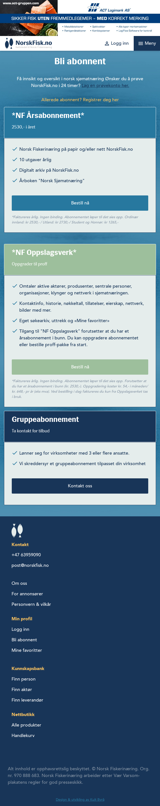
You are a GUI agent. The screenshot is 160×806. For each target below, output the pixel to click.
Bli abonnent (24, 640)
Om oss (19, 583)
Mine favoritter (27, 650)
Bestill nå (80, 203)
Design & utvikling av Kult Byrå (80, 800)
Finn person (24, 679)
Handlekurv (23, 735)
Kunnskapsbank (28, 668)
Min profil (22, 618)
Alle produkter (26, 725)
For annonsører (27, 594)
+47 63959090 (26, 555)
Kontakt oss (80, 486)
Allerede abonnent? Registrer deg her (80, 99)
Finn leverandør (27, 700)
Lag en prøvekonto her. (105, 85)
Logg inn (20, 629)
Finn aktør (22, 689)
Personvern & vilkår (31, 604)
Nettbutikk (23, 714)
